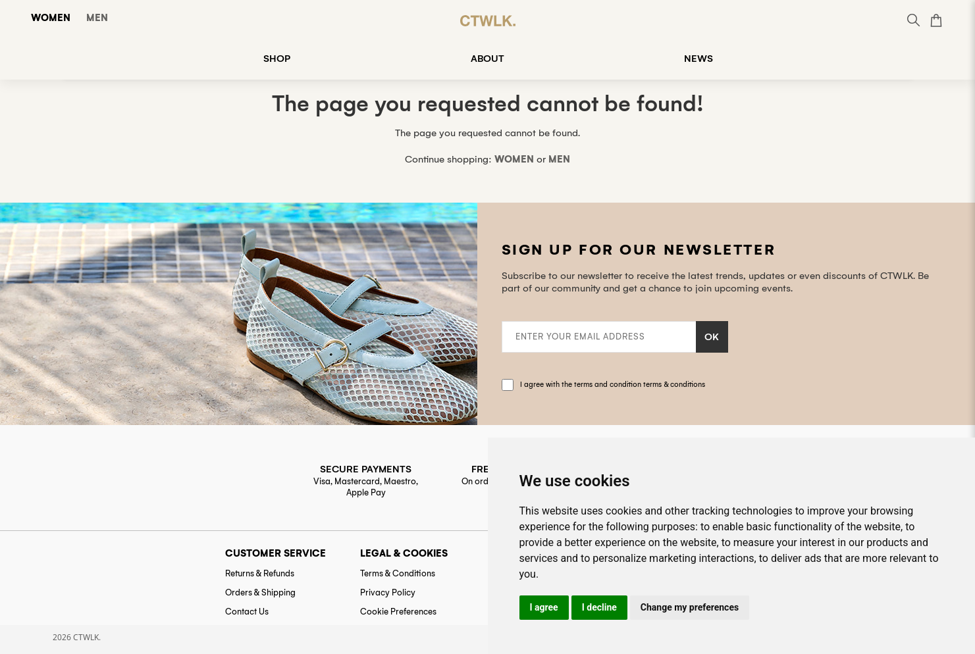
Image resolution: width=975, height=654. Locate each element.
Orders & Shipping (260, 592)
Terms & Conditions (397, 573)
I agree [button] (544, 607)
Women (50, 18)
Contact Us (247, 611)
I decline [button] (599, 607)
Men (97, 18)
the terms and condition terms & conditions (633, 384)
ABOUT (487, 58)
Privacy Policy (387, 592)
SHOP (276, 58)
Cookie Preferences (398, 611)
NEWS (698, 58)
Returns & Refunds (259, 573)
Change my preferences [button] (690, 607)
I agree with (612, 384)
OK (711, 337)
